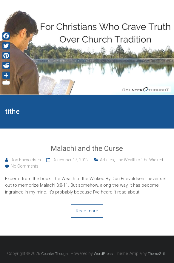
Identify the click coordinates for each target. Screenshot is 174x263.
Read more (87, 211)
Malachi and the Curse (87, 148)
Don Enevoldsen (25, 159)
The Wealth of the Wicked (139, 159)
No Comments (25, 166)
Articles (107, 159)
